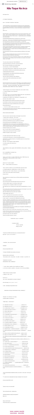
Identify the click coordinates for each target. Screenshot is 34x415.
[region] (17, 1)
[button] (1, 4)
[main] (16, 8)
